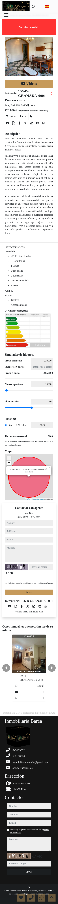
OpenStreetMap (38, 499)
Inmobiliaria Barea (18, 891)
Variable (22, 425)
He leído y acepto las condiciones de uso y (30, 583)
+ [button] (9, 458)
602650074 (22, 517)
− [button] (9, 463)
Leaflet (27, 499)
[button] (6, 668)
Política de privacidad (37, 891)
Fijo (10, 425)
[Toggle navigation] (6, 15)
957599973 (35, 517)
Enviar (29, 592)
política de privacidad (45, 583)
